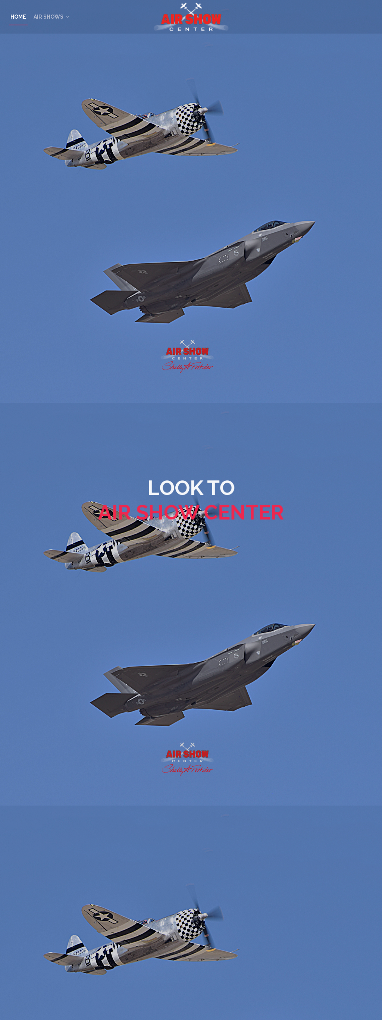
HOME (18, 17)
